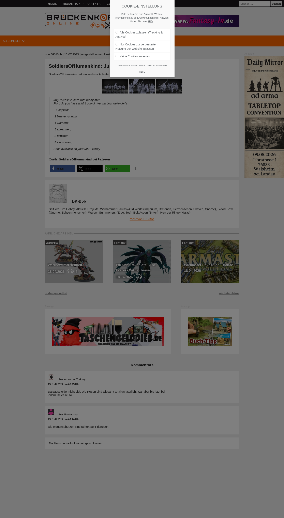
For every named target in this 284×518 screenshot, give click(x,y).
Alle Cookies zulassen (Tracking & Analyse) (139, 31)
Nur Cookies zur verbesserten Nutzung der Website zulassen (136, 43)
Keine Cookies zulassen (133, 53)
